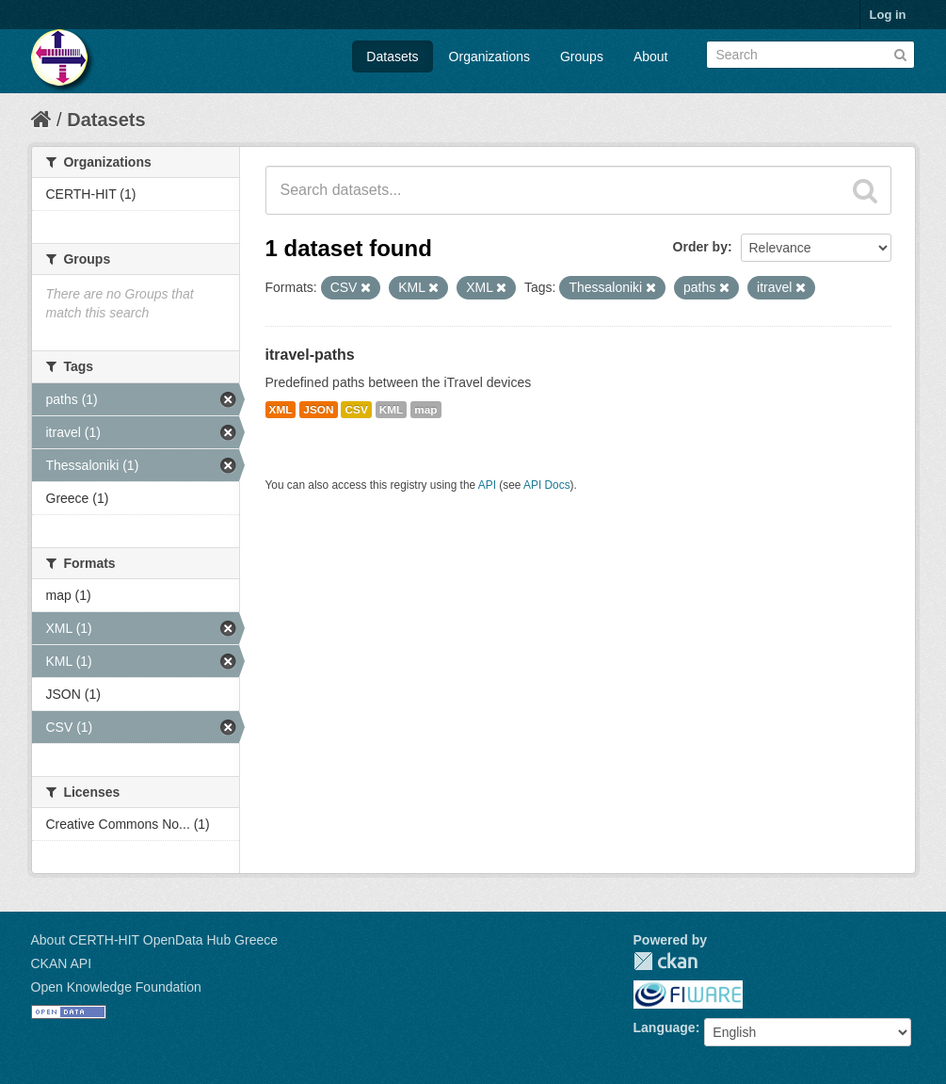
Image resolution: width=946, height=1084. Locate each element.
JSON (318, 409)
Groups (581, 56)
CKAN (665, 961)
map (425, 409)
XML (281, 409)
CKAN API (61, 963)
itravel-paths (310, 355)
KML (391, 409)
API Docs (546, 485)
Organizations (489, 56)
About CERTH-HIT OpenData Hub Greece (155, 939)
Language (664, 1027)
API (487, 485)
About (650, 56)
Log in (888, 15)
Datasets (392, 56)
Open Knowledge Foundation (116, 987)
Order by (700, 246)
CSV (356, 409)
